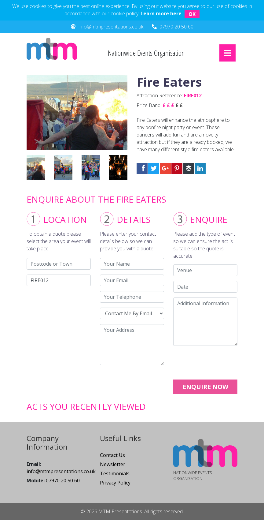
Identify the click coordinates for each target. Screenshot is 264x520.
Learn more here (161, 13)
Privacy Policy (115, 482)
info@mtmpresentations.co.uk (111, 26)
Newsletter (112, 464)
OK (192, 14)
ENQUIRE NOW (205, 387)
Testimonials (115, 473)
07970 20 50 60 (176, 26)
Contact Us (112, 455)
